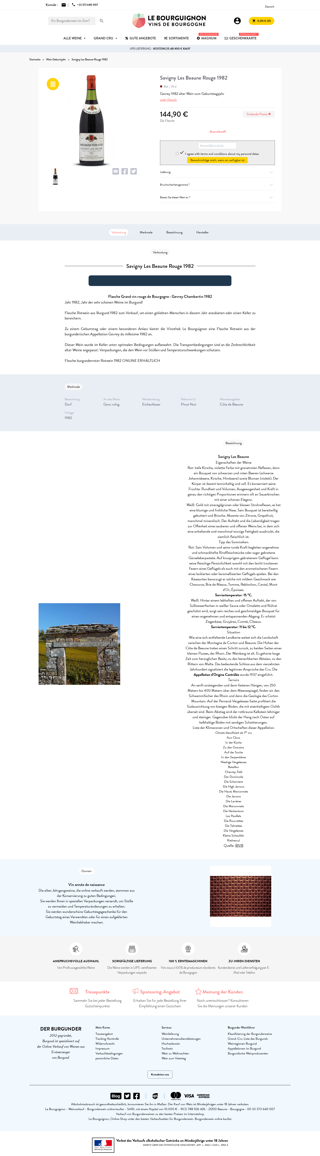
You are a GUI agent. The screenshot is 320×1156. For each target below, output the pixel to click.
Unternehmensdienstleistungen (181, 1038)
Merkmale (146, 232)
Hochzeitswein (171, 1043)
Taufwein (167, 1048)
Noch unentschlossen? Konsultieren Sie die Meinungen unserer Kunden (223, 1003)
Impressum (103, 1048)
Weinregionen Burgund (242, 1043)
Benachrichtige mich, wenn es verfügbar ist (217, 160)
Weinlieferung (170, 1033)
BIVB (239, 845)
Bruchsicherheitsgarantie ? (217, 185)
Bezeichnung (174, 232)
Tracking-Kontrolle (107, 1038)
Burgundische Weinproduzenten (248, 1053)
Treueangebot (104, 1033)
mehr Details (168, 100)
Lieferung (217, 172)
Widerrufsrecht (105, 1043)
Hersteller (202, 232)
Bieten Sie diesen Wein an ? (217, 197)
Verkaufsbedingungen (109, 1053)
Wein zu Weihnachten (175, 1053)
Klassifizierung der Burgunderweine (250, 1033)
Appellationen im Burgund (244, 1048)
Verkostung (118, 232)
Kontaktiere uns (160, 1074)
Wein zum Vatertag (174, 1058)
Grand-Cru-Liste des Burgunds (248, 1038)
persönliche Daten (107, 1058)
